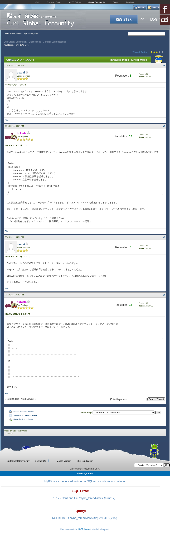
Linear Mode (139, 59)
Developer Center (54, 2)
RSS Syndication (84, 461)
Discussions (35, 41)
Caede (116, 2)
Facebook (130, 2)
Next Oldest (13, 399)
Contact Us (40, 461)
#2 (164, 126)
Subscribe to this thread (23, 419)
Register (34, 33)
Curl (37, 2)
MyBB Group (84, 529)
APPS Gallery (75, 2)
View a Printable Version (23, 412)
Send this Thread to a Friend (25, 415)
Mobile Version (64, 461)
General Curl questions (54, 41)
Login (24, 33)
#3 (164, 237)
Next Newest (27, 399)
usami (21, 72)
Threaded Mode (119, 59)
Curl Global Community (15, 41)
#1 (164, 65)
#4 (164, 295)
